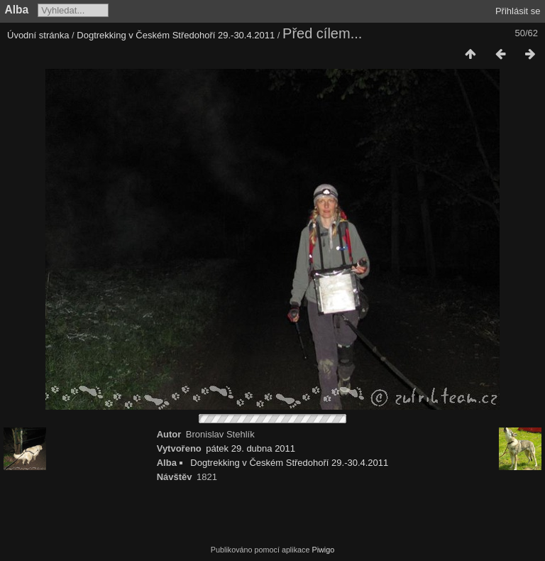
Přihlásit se (518, 11)
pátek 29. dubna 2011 (250, 448)
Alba (17, 10)
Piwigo (323, 549)
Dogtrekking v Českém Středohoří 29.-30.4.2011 (176, 35)
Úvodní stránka (38, 35)
